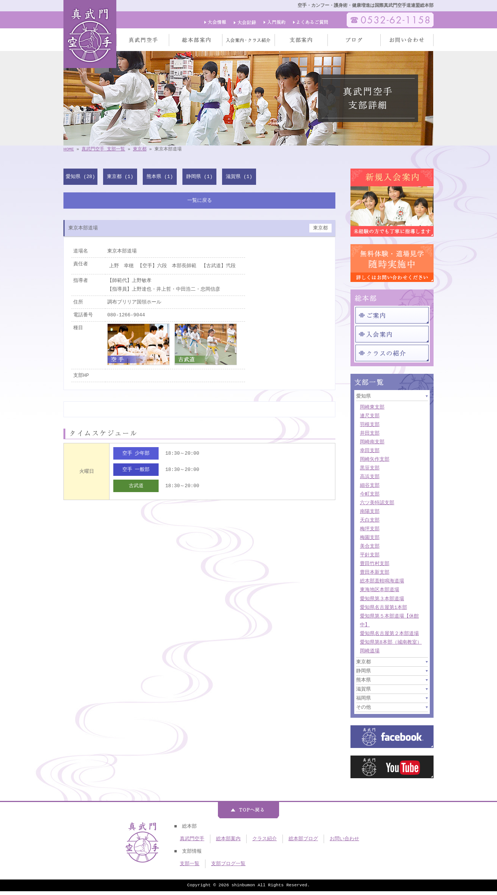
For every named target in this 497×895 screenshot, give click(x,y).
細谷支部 (370, 485)
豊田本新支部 (374, 572)
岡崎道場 (370, 650)
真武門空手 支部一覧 (103, 149)
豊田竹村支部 (374, 563)
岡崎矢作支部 (374, 459)
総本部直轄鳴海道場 (382, 581)
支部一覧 (189, 863)
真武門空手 (192, 838)
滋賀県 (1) (239, 176)
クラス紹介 (264, 838)
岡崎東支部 (372, 407)
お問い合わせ (344, 838)
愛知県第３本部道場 (382, 598)
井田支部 (370, 433)
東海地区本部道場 (379, 589)
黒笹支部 (370, 468)
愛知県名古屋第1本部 (383, 607)
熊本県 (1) (160, 176)
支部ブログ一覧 (228, 863)
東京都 (140, 149)
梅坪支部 (370, 528)
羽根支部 (370, 424)
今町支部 (370, 494)
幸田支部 (370, 450)
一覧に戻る (199, 200)
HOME (68, 149)
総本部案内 (228, 838)
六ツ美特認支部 (377, 502)
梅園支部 (370, 537)
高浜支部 (370, 476)
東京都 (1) (120, 176)
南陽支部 (370, 511)
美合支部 (370, 546)
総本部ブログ (303, 838)
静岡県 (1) (199, 176)
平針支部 (370, 554)
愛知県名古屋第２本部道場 (389, 633)
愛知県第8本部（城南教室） (391, 642)
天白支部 (370, 520)
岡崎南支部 (372, 441)
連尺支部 (370, 415)
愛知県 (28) (80, 176)
